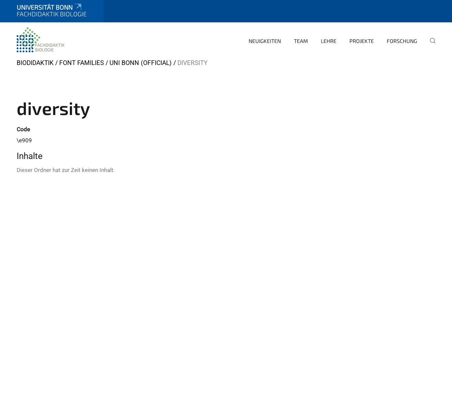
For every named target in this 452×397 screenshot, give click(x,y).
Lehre (329, 41)
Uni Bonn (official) (141, 63)
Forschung (402, 41)
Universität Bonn (50, 7)
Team (301, 41)
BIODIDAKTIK (35, 63)
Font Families (81, 63)
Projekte (361, 41)
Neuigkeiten (265, 41)
